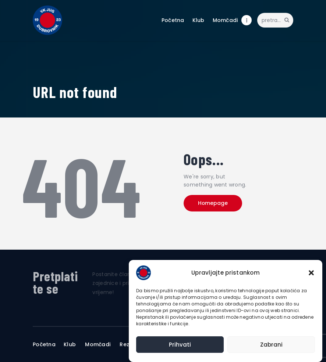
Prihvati (180, 344)
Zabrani (271, 344)
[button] (311, 272)
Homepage (214, 203)
